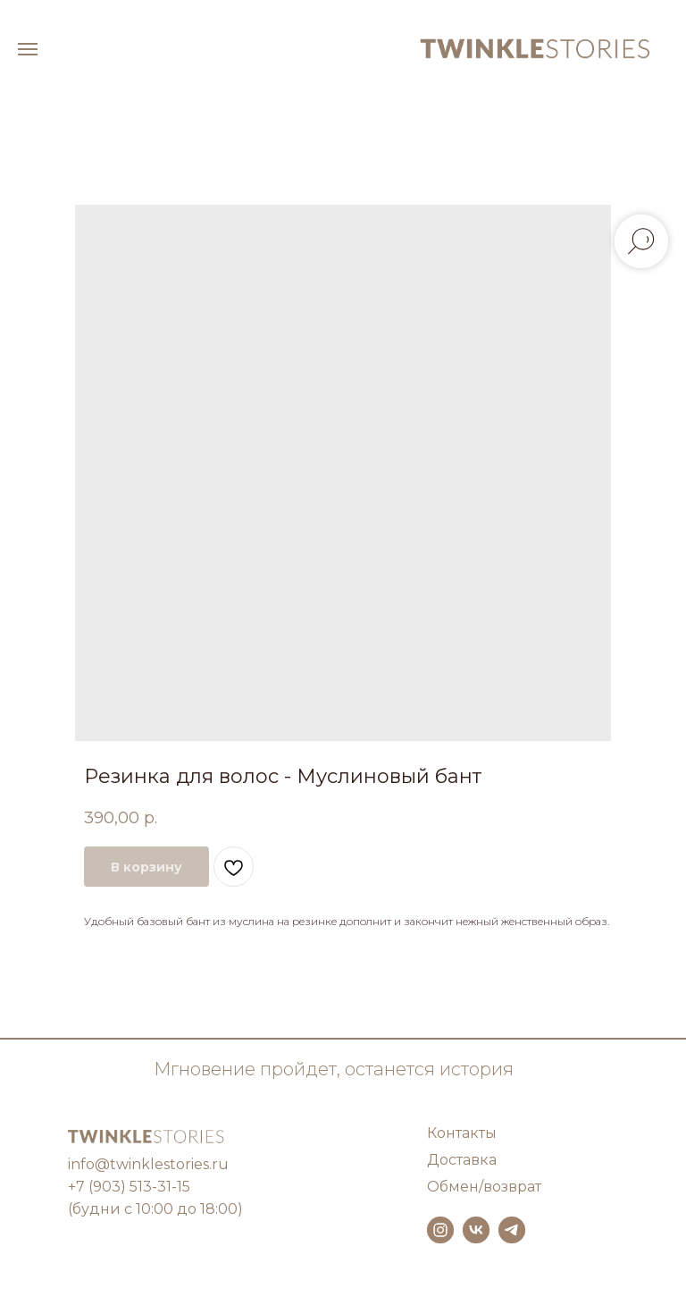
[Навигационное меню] (28, 49)
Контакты (462, 1132)
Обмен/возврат (484, 1186)
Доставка (462, 1159)
